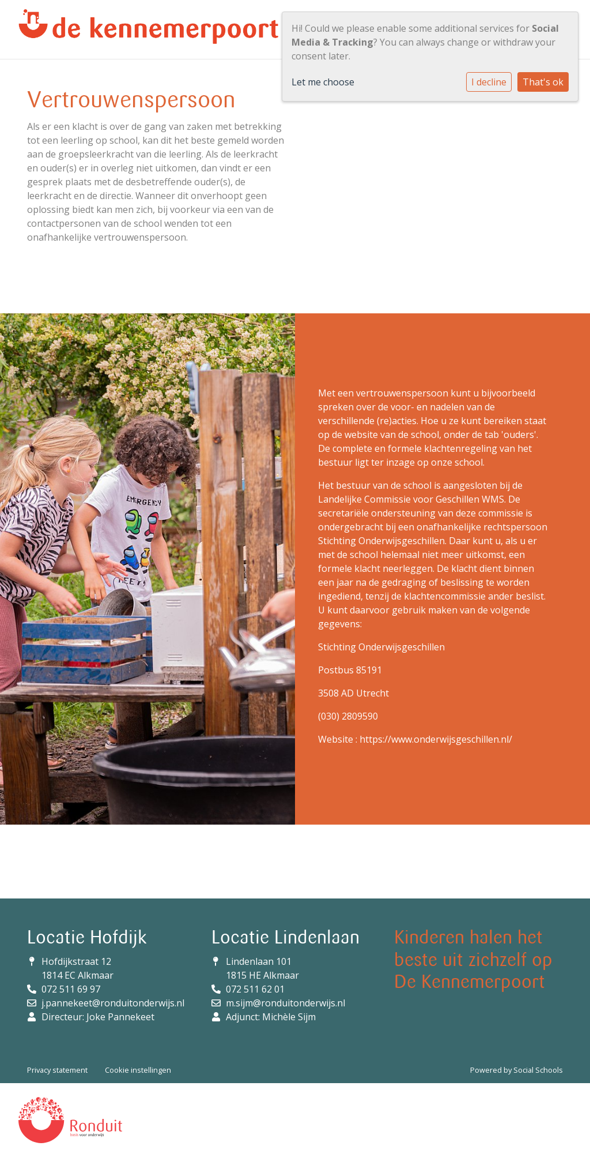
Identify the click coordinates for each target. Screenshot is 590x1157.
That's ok (543, 82)
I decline (488, 82)
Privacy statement (57, 1070)
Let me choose (323, 82)
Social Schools (538, 1070)
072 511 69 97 (70, 989)
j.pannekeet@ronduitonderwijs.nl (112, 1003)
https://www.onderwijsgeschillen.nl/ (436, 739)
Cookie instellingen (138, 1070)
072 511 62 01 (255, 989)
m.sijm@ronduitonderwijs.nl (285, 1003)
